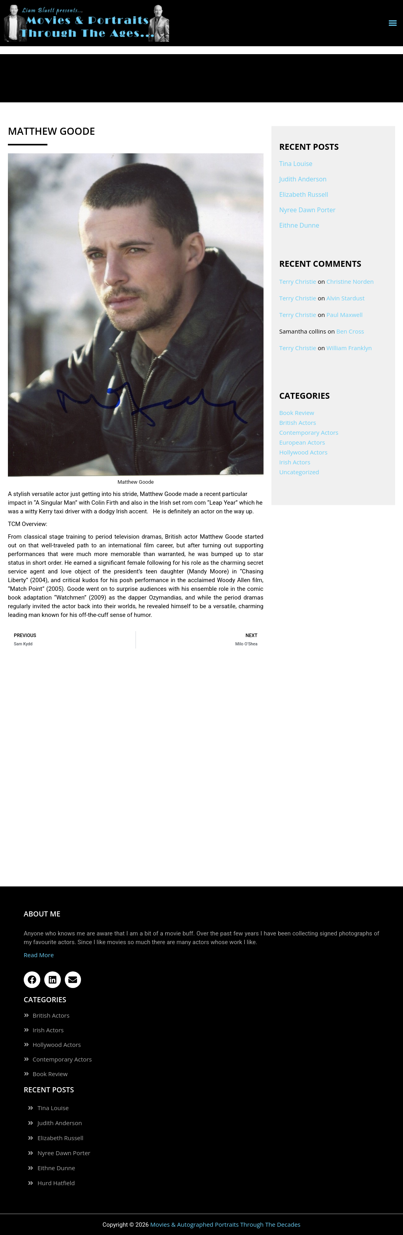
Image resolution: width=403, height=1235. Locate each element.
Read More (39, 955)
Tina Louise (296, 163)
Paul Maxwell (344, 315)
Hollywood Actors (303, 452)
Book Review (296, 413)
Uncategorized (299, 472)
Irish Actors (295, 462)
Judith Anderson (303, 179)
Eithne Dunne (299, 225)
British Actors (297, 422)
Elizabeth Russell (303, 194)
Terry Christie (297, 281)
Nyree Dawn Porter (307, 210)
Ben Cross (350, 331)
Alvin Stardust (345, 298)
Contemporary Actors (309, 432)
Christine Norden (350, 281)
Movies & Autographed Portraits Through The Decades (225, 1224)
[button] (392, 23)
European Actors (302, 442)
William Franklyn (349, 348)
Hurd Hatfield (56, 1183)
